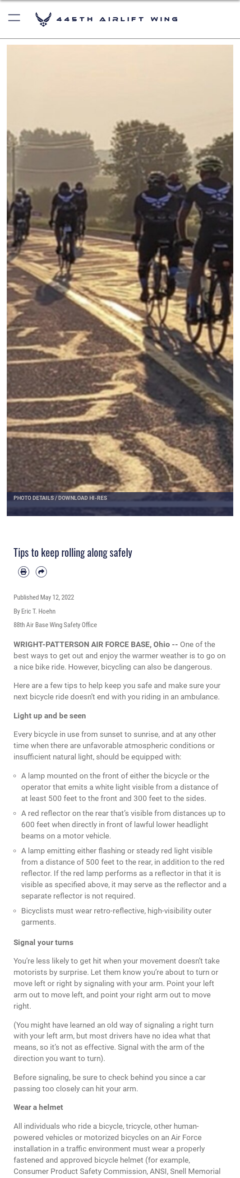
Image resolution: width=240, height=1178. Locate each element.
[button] (14, 19)
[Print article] (23, 571)
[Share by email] (41, 571)
